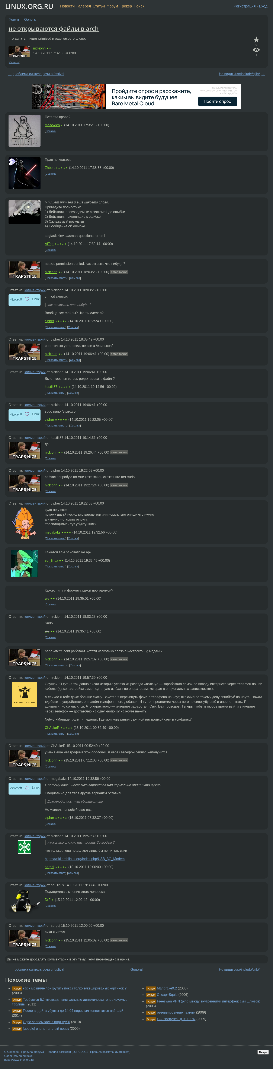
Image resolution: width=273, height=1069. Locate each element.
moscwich (52, 125)
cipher (49, 321)
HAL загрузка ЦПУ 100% (176, 1019)
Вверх (263, 1052)
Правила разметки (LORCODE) (67, 1051)
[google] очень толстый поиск (46, 1028)
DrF (48, 900)
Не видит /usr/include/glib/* (239, 74)
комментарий (35, 290)
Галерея (84, 6)
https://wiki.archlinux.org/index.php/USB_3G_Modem (85, 859)
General (30, 19)
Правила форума (32, 1051)
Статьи (99, 6)
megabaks (53, 532)
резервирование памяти (176, 1012)
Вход (263, 6)
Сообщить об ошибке (18, 1055)
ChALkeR (52, 728)
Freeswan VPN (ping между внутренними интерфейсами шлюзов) (208, 1001)
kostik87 (51, 387)
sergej (49, 867)
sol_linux (51, 560)
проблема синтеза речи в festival (38, 74)
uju (47, 598)
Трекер (126, 6)
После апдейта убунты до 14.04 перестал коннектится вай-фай (73, 1010)
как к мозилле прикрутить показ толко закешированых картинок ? (74, 988)
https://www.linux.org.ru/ (19, 1059)
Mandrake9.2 (167, 988)
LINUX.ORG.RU (29, 6)
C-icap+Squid (167, 994)
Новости (67, 6)
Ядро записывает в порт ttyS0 (46, 1022)
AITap (49, 244)
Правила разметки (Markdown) (110, 1051)
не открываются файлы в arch (54, 28)
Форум (112, 6)
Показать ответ (56, 327)
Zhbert (50, 168)
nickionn (39, 48)
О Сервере (11, 1051)
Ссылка (14, 62)
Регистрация (245, 6)
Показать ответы (57, 278)
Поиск (139, 6)
